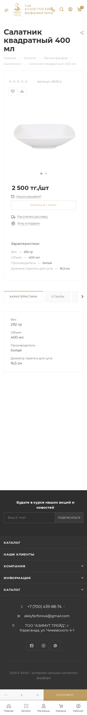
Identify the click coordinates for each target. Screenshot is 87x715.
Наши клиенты (19, 554)
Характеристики (23, 296)
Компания (14, 566)
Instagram (43, 646)
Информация (17, 578)
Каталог (12, 542)
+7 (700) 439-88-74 (44, 607)
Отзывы (57, 296)
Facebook (32, 646)
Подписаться (69, 517)
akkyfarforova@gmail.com (47, 616)
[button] (41, 173)
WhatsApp (55, 646)
